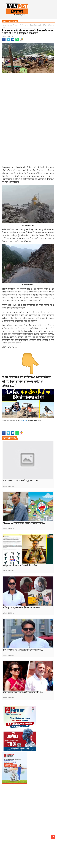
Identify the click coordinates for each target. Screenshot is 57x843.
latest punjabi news (7, 430)
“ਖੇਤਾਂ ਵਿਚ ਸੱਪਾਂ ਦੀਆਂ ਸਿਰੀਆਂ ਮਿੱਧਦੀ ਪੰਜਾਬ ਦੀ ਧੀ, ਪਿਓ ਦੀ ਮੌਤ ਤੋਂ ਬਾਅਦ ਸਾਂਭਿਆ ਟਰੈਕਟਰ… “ (26, 381)
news (21, 430)
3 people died (5, 428)
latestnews (16, 430)
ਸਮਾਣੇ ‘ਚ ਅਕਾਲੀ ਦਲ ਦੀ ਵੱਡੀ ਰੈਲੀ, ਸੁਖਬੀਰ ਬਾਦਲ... (21, 480)
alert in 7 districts (15, 428)
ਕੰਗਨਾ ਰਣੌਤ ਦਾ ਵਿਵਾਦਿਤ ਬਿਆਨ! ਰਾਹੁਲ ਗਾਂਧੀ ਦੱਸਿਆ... (23, 692)
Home (4, 25)
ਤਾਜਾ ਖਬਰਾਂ (9, 25)
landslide (37, 428)
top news (32, 430)
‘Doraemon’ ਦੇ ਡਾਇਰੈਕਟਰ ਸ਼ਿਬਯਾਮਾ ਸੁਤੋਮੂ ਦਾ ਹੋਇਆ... (24, 523)
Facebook (24, 420)
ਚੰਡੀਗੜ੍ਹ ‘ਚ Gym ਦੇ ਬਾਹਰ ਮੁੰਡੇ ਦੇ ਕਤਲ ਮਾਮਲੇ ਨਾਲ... (22, 607)
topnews (38, 430)
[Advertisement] (28, 91)
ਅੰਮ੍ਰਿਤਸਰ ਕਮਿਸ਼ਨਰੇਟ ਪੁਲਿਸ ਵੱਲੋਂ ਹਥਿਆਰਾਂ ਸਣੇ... (21, 565)
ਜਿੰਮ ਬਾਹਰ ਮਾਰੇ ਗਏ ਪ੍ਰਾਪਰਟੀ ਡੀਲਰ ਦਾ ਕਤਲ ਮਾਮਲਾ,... (23, 650)
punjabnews (26, 430)
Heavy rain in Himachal (27, 428)
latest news (43, 428)
